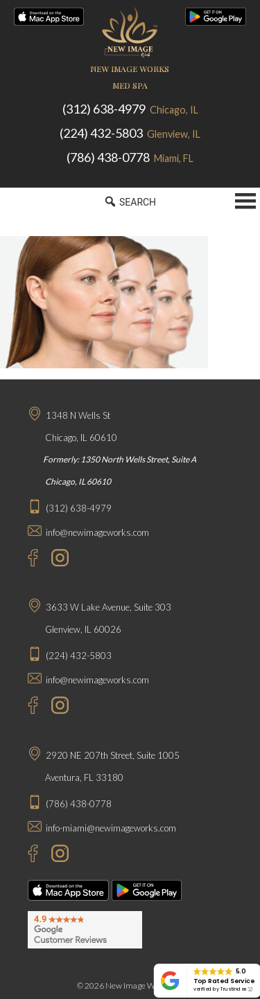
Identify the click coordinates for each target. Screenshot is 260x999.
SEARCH (130, 201)
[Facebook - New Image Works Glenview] (26, 707)
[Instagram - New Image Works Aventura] (56, 855)
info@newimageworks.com (97, 532)
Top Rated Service (223, 980)
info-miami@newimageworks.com (111, 828)
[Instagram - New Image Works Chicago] (56, 559)
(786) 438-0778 (130, 157)
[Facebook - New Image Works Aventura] (26, 855)
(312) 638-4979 (130, 108)
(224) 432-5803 (130, 133)
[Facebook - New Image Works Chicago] (26, 559)
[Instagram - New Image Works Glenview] (56, 707)
